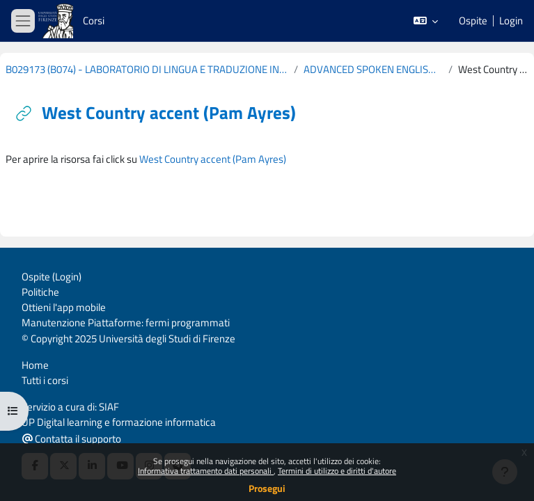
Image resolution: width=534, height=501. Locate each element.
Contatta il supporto (71, 439)
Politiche (40, 292)
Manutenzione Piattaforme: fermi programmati (126, 323)
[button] (426, 21)
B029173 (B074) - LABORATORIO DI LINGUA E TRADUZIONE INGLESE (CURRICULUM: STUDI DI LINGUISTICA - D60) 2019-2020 (147, 69)
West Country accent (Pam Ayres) (212, 159)
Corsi (93, 21)
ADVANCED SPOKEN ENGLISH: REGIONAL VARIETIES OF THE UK (373, 69)
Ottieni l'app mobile (64, 307)
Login (511, 21)
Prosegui (267, 488)
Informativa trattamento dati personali (206, 470)
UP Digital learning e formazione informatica (119, 422)
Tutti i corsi (45, 380)
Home (35, 365)
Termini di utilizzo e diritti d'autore (337, 470)
